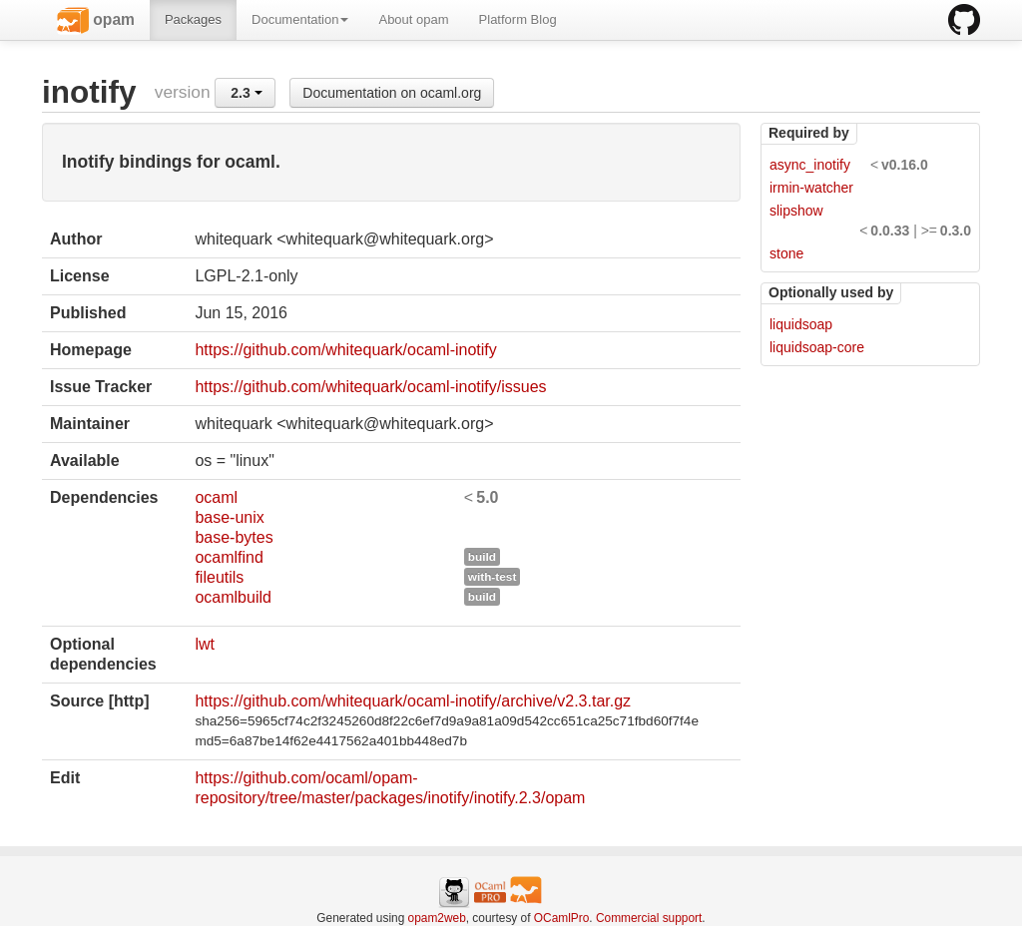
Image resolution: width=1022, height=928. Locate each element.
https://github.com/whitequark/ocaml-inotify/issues (370, 386)
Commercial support (649, 918)
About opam (413, 19)
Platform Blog (518, 19)
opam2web (437, 918)
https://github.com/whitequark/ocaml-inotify (345, 349)
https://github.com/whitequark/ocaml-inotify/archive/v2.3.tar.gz (413, 701)
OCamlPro (562, 918)
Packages (193, 19)
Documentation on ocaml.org (391, 93)
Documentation (300, 19)
